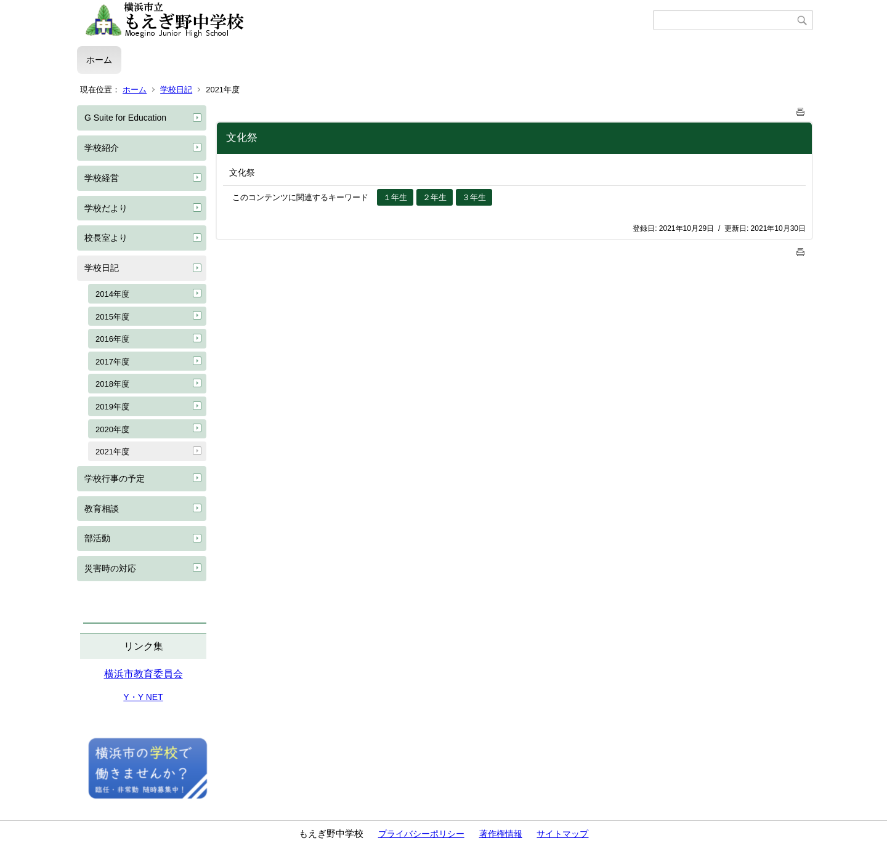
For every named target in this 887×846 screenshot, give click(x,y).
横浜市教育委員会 (143, 674)
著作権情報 (500, 834)
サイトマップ (562, 834)
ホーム (99, 60)
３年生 (474, 197)
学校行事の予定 (114, 478)
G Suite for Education (125, 118)
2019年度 (112, 406)
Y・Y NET (143, 697)
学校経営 (101, 178)
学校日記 (176, 89)
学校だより (106, 208)
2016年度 (112, 339)
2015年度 (112, 316)
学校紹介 (101, 148)
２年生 (435, 197)
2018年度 (112, 384)
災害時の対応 (110, 568)
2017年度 (112, 361)
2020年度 (112, 429)
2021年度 (112, 451)
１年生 (395, 197)
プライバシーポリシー (421, 834)
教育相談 (101, 509)
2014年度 (112, 294)
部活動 (97, 538)
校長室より (106, 238)
